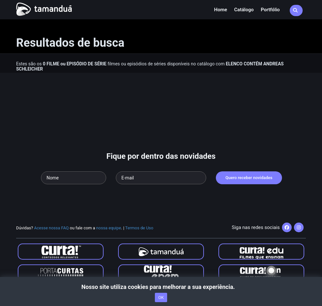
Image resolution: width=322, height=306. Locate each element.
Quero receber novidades (249, 177)
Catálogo (244, 10)
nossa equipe (108, 227)
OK (161, 297)
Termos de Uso (139, 227)
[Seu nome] (73, 177)
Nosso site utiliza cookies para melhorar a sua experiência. (160, 286)
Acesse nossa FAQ (51, 227)
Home (220, 10)
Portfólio (270, 10)
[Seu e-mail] (161, 177)
